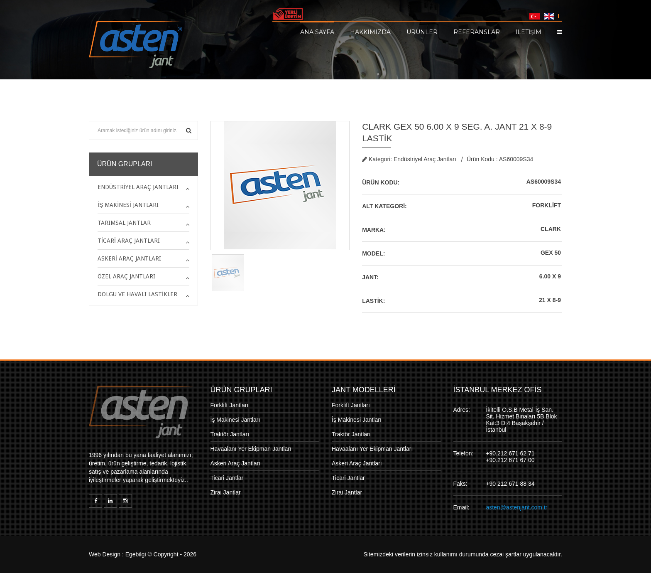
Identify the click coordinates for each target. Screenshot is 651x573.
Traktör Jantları (230, 434)
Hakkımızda (370, 31)
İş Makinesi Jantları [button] (128, 205)
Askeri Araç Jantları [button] (129, 258)
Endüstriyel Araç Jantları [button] (138, 187)
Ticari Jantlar (227, 478)
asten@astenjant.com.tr (516, 507)
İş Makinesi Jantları (235, 419)
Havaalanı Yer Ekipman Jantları (250, 448)
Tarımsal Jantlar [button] (124, 223)
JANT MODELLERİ (364, 390)
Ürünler (422, 31)
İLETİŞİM (528, 31)
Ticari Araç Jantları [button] (129, 240)
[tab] (143, 187)
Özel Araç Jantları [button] (126, 276)
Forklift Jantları (229, 405)
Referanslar (476, 31)
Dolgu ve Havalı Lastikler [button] (137, 294)
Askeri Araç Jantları (235, 463)
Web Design (104, 554)
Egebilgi (135, 554)
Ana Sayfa (317, 31)
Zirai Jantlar (225, 492)
